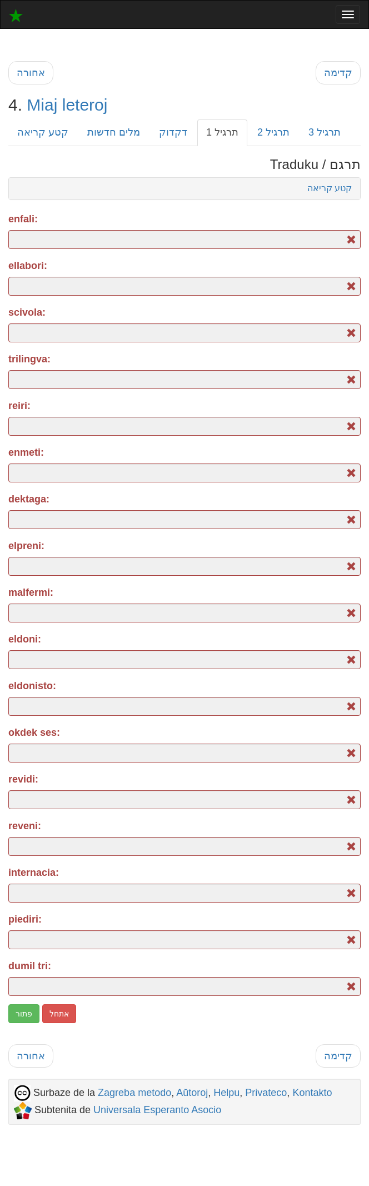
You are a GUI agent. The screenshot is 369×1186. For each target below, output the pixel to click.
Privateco (266, 1092)
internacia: (33, 872)
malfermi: (30, 592)
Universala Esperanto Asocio (157, 1109)
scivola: (27, 312)
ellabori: (27, 265)
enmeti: (26, 452)
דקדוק (173, 132)
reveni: (24, 825)
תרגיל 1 (222, 132)
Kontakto (312, 1092)
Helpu (226, 1092)
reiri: (19, 405)
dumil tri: (29, 965)
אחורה (31, 72)
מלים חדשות (113, 132)
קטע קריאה (42, 132)
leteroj (85, 105)
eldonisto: (32, 685)
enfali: (23, 219)
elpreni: (26, 545)
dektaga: (28, 499)
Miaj (42, 105)
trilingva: (29, 359)
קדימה (338, 72)
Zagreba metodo (134, 1092)
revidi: (23, 779)
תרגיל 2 (273, 132)
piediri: (25, 919)
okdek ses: (34, 732)
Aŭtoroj (192, 1092)
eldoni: (24, 639)
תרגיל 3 (324, 132)
